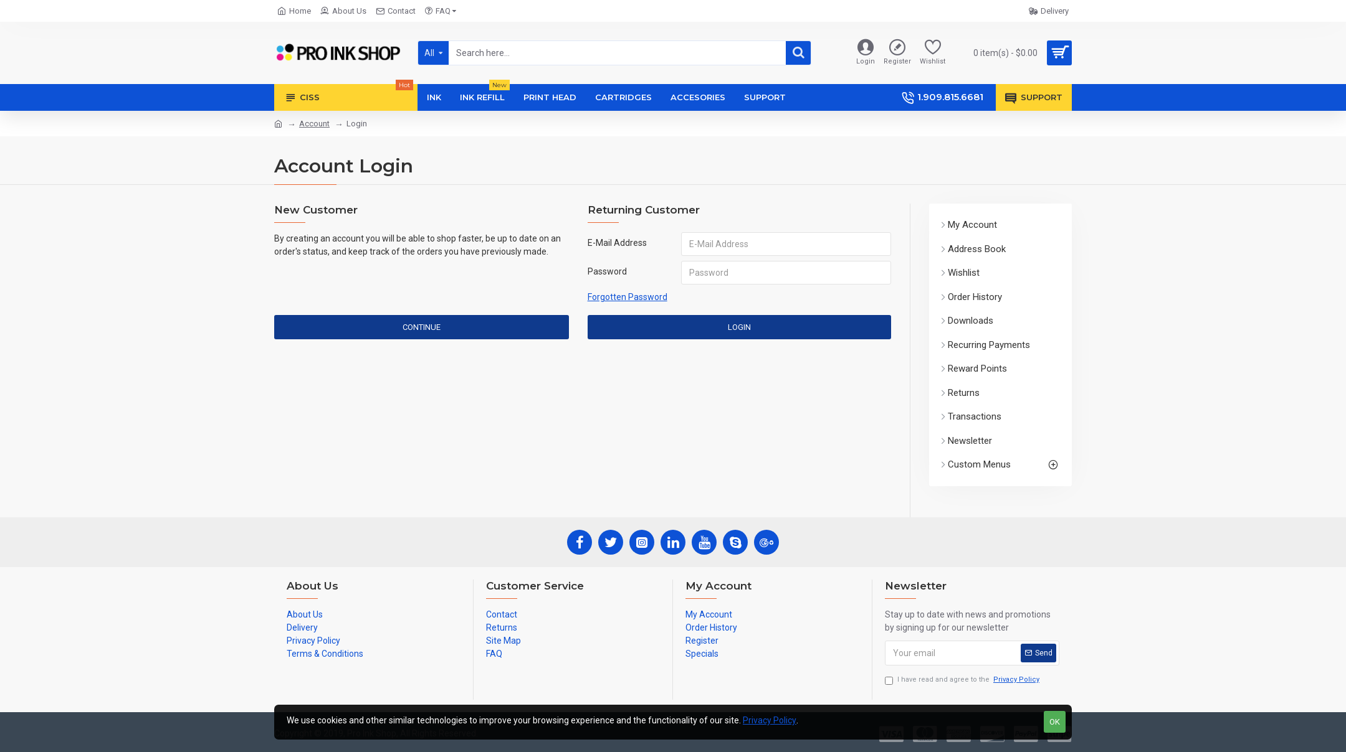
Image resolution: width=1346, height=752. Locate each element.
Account (314, 123)
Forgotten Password (627, 297)
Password (607, 271)
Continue (422, 327)
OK (1054, 721)
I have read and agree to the (963, 680)
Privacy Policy (769, 720)
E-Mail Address (617, 243)
